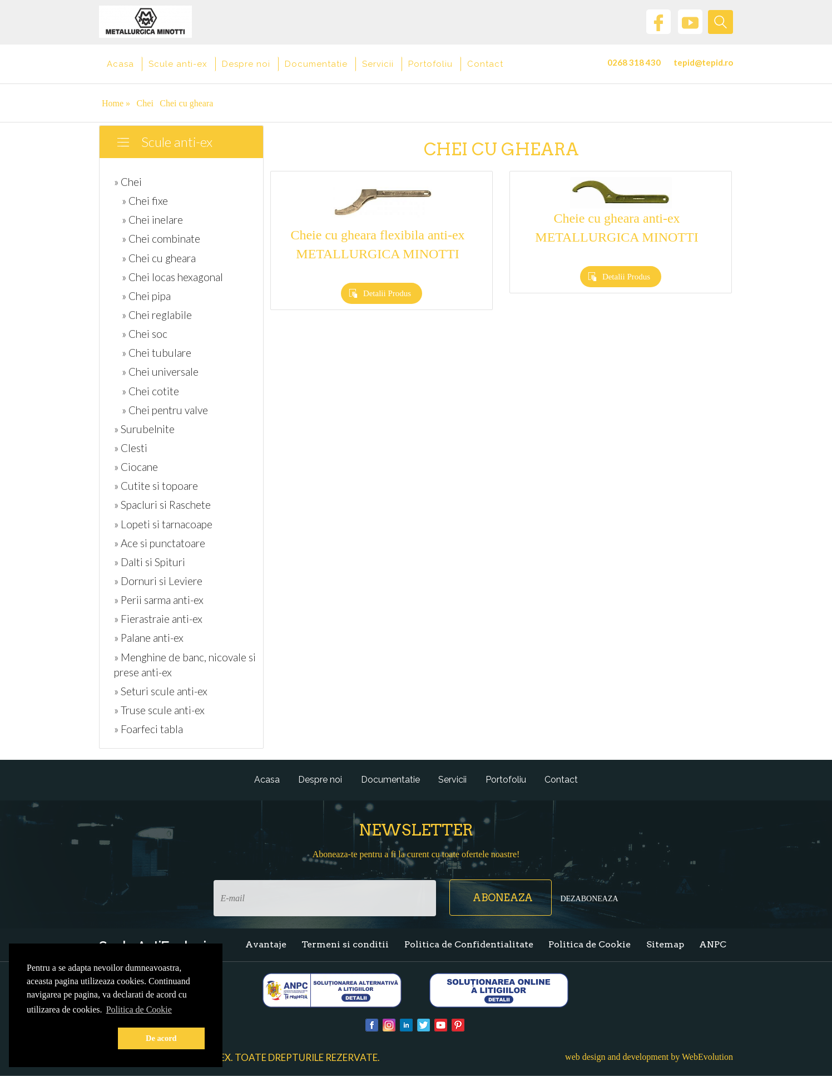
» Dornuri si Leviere (158, 580)
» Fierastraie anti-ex (158, 618)
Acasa (120, 64)
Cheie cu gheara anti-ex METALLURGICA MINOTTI (616, 227)
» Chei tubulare (156, 352)
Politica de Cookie (589, 944)
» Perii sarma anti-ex (159, 599)
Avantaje (265, 944)
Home (116, 103)
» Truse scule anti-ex (159, 710)
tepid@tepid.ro (703, 62)
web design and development (616, 1057)
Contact (485, 64)
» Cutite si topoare (156, 485)
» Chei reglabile (157, 314)
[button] (70, 1038)
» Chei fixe (145, 200)
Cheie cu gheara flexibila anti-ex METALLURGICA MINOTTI (377, 244)
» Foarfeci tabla (148, 729)
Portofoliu (430, 64)
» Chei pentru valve (165, 410)
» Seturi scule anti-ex (160, 691)
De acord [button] (161, 1038)
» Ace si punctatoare (159, 543)
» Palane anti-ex (149, 637)
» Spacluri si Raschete (162, 504)
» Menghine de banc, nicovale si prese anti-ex (185, 665)
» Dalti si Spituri (149, 562)
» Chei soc (144, 333)
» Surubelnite (144, 428)
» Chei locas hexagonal (172, 277)
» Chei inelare (152, 219)
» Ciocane (136, 466)
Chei (145, 103)
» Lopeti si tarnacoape (163, 524)
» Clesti (130, 447)
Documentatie (316, 64)
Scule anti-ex (177, 64)
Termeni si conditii (345, 944)
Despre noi (246, 64)
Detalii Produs (387, 293)
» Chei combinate (161, 238)
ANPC (712, 944)
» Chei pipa (146, 295)
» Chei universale (160, 371)
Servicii (378, 64)
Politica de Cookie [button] (139, 1009)
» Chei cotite (150, 391)
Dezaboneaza (589, 899)
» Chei (128, 181)
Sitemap (665, 944)
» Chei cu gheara (159, 258)
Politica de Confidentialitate (468, 944)
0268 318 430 (634, 62)
